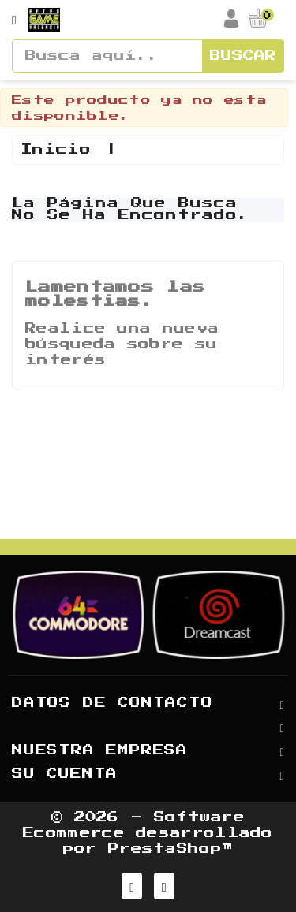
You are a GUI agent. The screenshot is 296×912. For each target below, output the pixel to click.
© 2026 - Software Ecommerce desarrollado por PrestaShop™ (148, 833)
